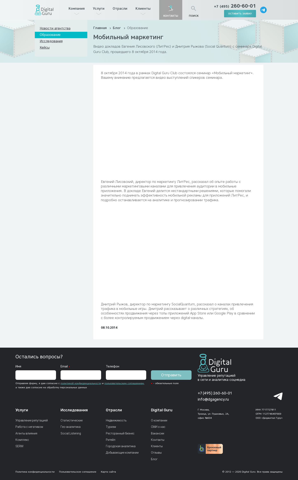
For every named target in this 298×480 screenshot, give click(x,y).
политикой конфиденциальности (81, 383)
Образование (50, 35)
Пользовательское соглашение (77, 471)
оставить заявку (240, 13)
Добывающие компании (122, 452)
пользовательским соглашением (124, 383)
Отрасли (120, 9)
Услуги (98, 9)
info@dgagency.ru (213, 399)
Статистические (72, 420)
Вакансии (157, 433)
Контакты (157, 439)
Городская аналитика (121, 446)
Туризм (111, 426)
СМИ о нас (158, 426)
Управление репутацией (31, 420)
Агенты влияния (26, 433)
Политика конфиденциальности (35, 471)
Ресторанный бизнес (120, 433)
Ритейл (110, 439)
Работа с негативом (29, 426)
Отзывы (156, 452)
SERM (19, 446)
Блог (117, 28)
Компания (77, 9)
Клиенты (143, 9)
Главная (100, 28)
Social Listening (71, 433)
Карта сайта (108, 471)
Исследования (51, 41)
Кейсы (45, 47)
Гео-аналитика (71, 426)
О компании (159, 420)
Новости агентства (55, 28)
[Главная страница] (44, 10)
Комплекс (22, 439)
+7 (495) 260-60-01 (215, 393)
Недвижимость (116, 420)
